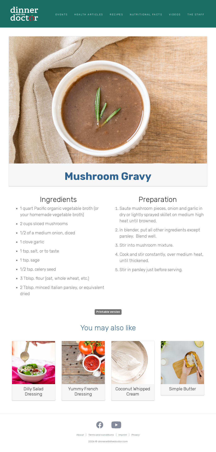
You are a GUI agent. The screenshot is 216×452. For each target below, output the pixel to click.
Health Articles (88, 14)
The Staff (195, 14)
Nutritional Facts (146, 14)
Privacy (136, 434)
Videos (175, 14)
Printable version (108, 311)
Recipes (116, 14)
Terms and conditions (101, 434)
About (80, 434)
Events (62, 14)
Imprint (122, 434)
